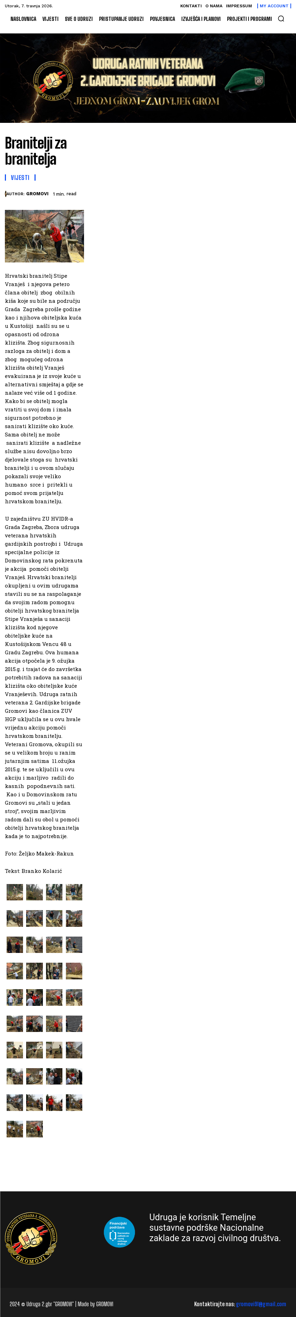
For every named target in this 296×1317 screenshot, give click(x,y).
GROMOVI (37, 193)
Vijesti (20, 177)
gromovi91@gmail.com (261, 1304)
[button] (281, 18)
